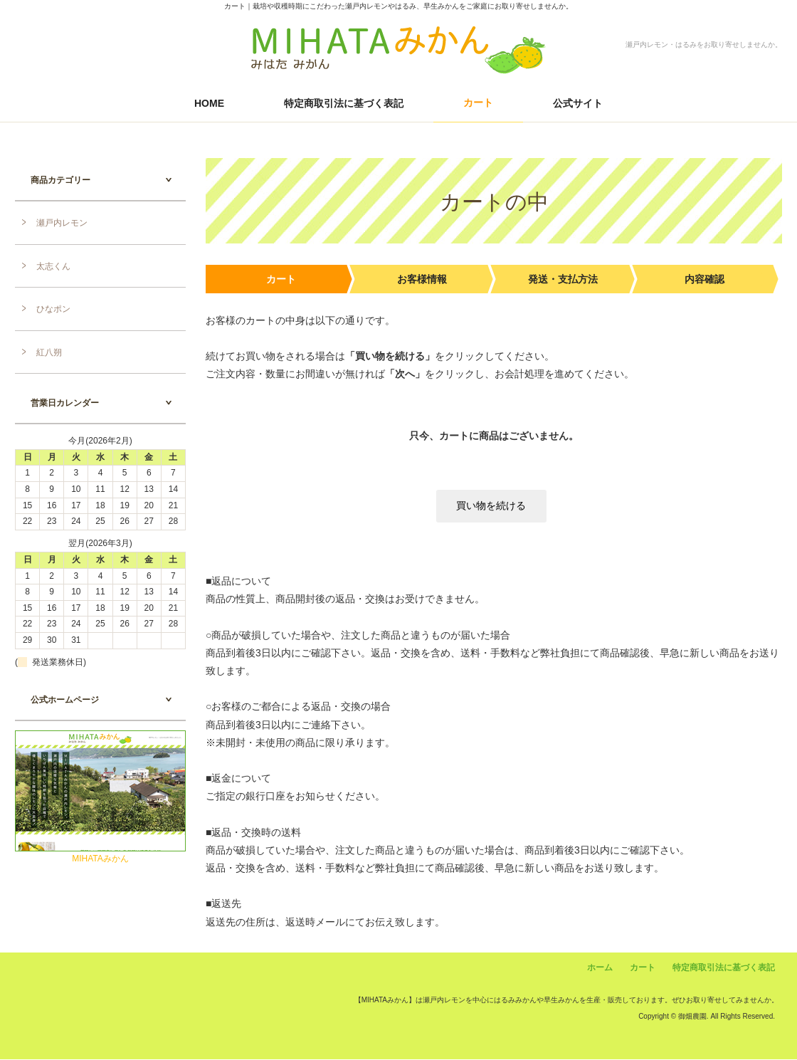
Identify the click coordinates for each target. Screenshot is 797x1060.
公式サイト (578, 103)
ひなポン (53, 309)
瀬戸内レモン (62, 223)
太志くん (53, 266)
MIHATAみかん (100, 859)
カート (478, 102)
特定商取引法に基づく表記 (343, 103)
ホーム (600, 968)
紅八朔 (49, 352)
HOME (209, 103)
